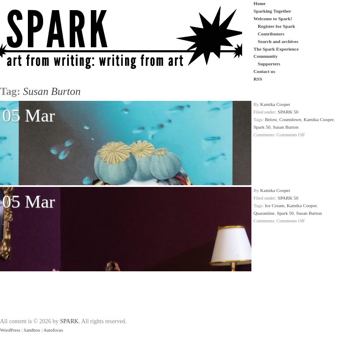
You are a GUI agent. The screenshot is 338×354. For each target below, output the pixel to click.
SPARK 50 (288, 111)
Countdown (290, 119)
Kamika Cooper (275, 104)
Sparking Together (272, 11)
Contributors (271, 33)
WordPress (10, 329)
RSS (258, 78)
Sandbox (32, 329)
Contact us (264, 71)
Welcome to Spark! (273, 18)
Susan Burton (286, 127)
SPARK (69, 321)
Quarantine (264, 213)
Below (271, 119)
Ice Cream (274, 205)
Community (266, 56)
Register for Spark (276, 26)
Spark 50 (262, 127)
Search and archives (278, 41)
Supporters (269, 63)
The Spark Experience (276, 48)
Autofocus (53, 329)
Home (260, 3)
